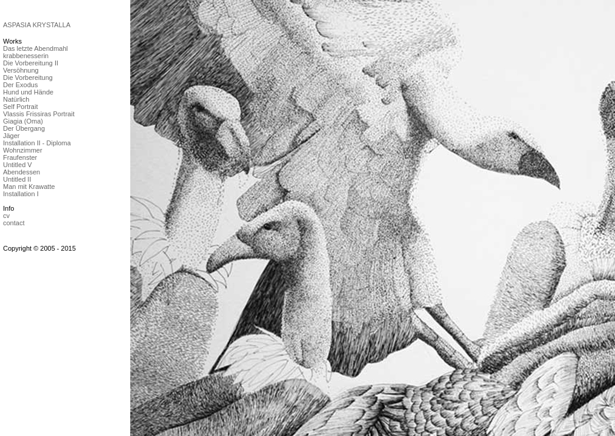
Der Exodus (20, 84)
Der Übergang (24, 128)
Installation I (21, 193)
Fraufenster (20, 157)
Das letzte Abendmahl (35, 48)
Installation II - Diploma (37, 143)
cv (6, 215)
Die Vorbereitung (28, 77)
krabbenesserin (25, 55)
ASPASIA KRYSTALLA (36, 24)
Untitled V (17, 164)
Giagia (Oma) (23, 121)
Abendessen (21, 172)
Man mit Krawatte (29, 186)
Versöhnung (21, 70)
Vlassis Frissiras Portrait (39, 113)
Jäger (11, 135)
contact (13, 222)
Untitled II (17, 179)
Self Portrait (20, 106)
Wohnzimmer (22, 150)
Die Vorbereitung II (30, 63)
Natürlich (16, 99)
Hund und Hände (28, 92)
